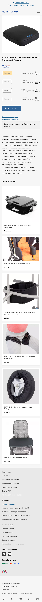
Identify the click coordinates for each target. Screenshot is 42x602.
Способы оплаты (8, 529)
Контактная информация (12, 495)
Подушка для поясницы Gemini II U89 (17, 264)
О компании (6, 476)
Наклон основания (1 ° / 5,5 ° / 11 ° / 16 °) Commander (18, 226)
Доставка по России (21, 3)
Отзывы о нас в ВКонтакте (10, 119)
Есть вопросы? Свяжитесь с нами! (21, 5)
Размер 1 (7, 73)
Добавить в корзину (12, 108)
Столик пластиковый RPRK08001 (15, 457)
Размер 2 (7, 82)
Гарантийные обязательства (13, 544)
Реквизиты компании (10, 479)
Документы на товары (11, 483)
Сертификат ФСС (9, 532)
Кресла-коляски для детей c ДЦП (15, 508)
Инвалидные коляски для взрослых (16, 515)
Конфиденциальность (9, 586)
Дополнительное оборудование (14, 519)
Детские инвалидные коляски (14, 512)
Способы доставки (9, 536)
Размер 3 (7, 90)
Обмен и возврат (8, 540)
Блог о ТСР (6, 491)
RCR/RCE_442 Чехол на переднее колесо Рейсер (18, 408)
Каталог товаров (8, 504)
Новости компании (9, 487)
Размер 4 (7, 99)
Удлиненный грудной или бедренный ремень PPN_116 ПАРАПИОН (19, 313)
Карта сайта (6, 589)
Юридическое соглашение (11, 583)
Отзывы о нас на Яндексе (10, 117)
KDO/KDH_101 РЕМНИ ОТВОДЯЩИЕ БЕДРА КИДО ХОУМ (19, 357)
